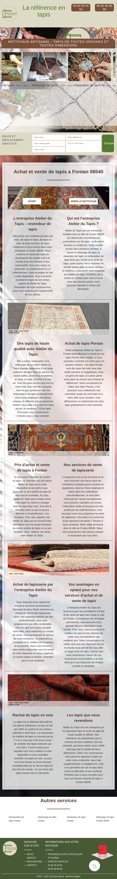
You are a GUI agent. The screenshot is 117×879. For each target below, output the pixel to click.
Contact (32, 865)
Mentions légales (73, 876)
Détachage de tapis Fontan (47, 819)
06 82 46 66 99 (55, 869)
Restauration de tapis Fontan (16, 819)
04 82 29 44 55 (55, 865)
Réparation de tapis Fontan (76, 819)
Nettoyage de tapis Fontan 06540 (105, 819)
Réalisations (34, 861)
